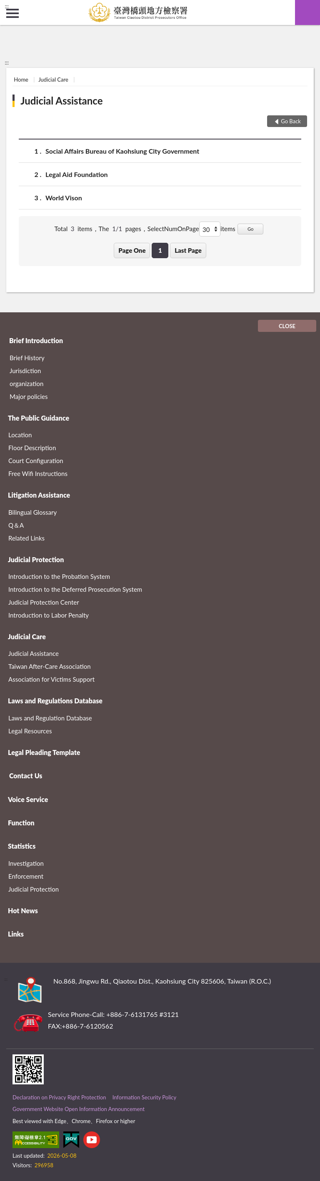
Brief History (27, 357)
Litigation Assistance (39, 495)
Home (21, 79)
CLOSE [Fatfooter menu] (287, 326)
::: (7, 6)
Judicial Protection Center (43, 602)
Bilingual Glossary (32, 512)
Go (251, 229)
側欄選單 (12, 13)
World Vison (63, 197)
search (307, 12)
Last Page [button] (188, 250)
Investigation (26, 863)
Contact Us (25, 776)
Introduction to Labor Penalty (48, 615)
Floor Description (32, 447)
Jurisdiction (25, 370)
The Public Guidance (38, 418)
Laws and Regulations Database (55, 701)
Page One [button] (131, 250)
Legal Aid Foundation (76, 174)
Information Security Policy (144, 1097)
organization (26, 383)
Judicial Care (53, 79)
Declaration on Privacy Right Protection (59, 1097)
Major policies (29, 396)
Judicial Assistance (61, 101)
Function (21, 823)
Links (16, 934)
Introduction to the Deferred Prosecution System (75, 589)
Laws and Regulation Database (50, 718)
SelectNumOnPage (173, 228)
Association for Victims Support (51, 679)
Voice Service (28, 799)
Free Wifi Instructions (38, 473)
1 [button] (160, 250)
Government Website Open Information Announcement (78, 1109)
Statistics (21, 846)
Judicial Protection (36, 559)
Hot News (23, 910)
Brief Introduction (36, 340)
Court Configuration (35, 460)
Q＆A (16, 525)
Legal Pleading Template (44, 752)
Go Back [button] (291, 121)
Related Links (26, 538)
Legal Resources (30, 731)
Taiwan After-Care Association (49, 666)
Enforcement (25, 876)
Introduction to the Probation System (59, 576)
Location (20, 435)
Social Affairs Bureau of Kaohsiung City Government (122, 151)
